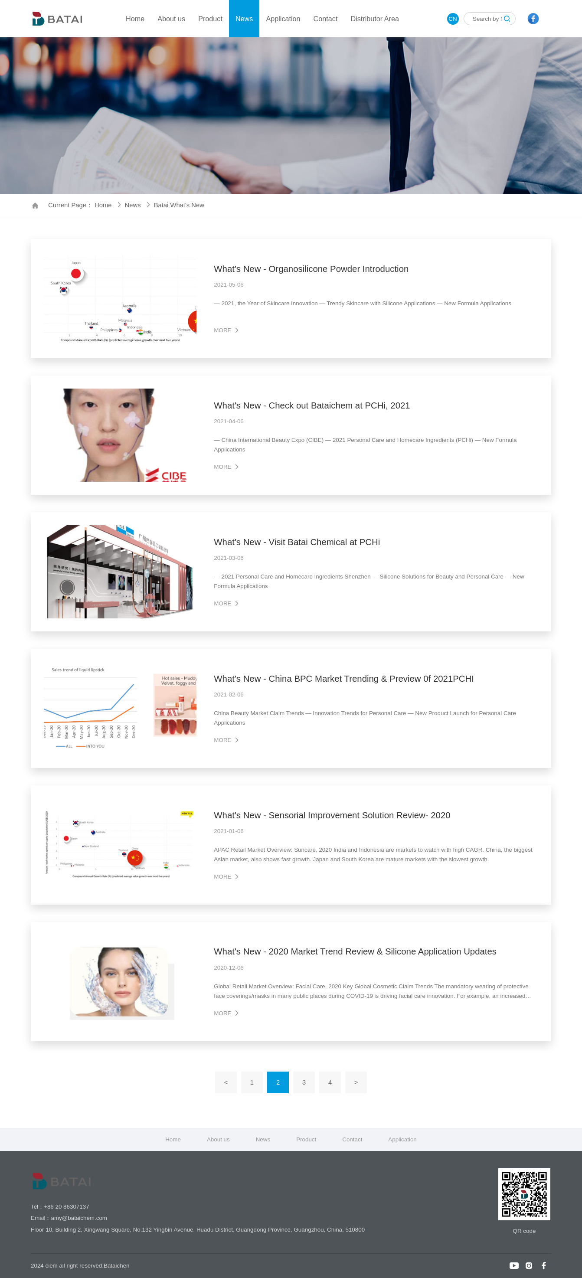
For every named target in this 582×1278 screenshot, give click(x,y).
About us (171, 19)
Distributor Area (374, 19)
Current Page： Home (84, 205)
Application (283, 19)
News (244, 19)
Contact (326, 19)
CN (452, 19)
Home (135, 19)
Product (210, 19)
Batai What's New (179, 205)
